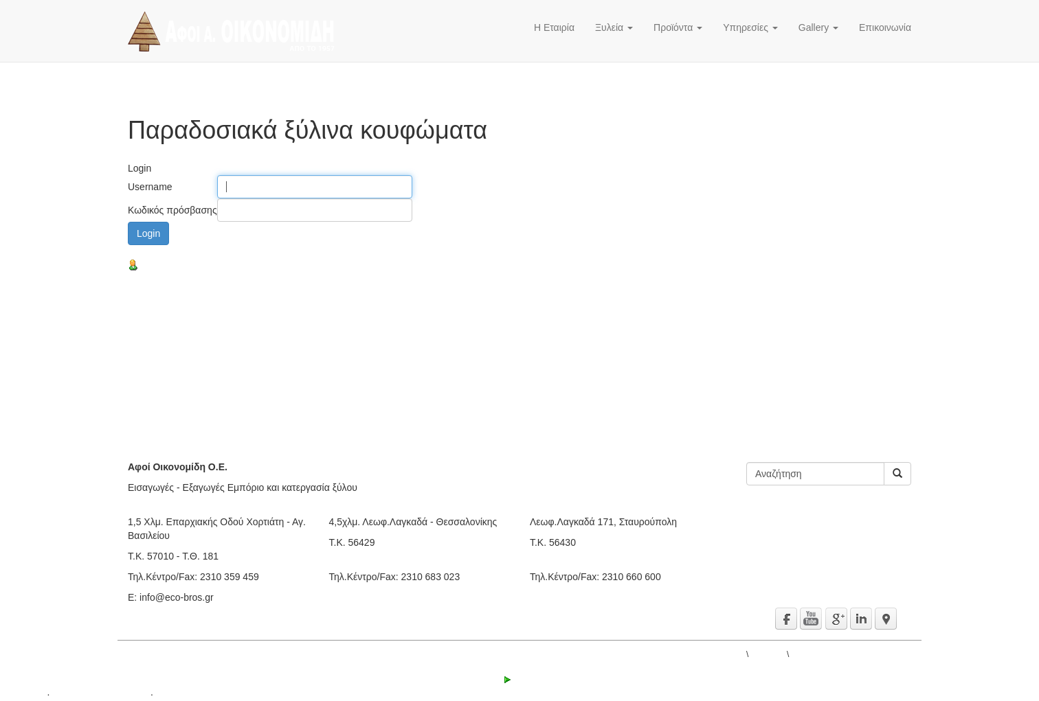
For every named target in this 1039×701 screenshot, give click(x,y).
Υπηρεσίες (750, 27)
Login (519, 679)
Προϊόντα (677, 27)
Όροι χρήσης (183, 694)
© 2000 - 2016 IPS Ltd (100, 694)
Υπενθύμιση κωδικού (178, 265)
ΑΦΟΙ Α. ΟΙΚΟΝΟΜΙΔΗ (701, 654)
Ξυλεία (614, 27)
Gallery (818, 27)
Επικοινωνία (885, 27)
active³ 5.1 (22, 694)
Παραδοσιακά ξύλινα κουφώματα (851, 654)
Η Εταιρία (554, 27)
